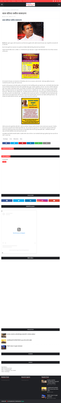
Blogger (22, 401)
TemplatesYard (12, 401)
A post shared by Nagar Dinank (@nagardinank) (19, 250)
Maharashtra (16, 138)
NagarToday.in (6, 16)
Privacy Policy (19, 1)
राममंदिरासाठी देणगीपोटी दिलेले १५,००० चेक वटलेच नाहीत (19, 340)
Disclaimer (14, 1)
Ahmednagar (7, 9)
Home (2, 1)
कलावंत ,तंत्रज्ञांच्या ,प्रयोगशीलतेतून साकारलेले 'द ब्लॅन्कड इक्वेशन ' (21, 334)
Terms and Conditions (27, 1)
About (5, 1)
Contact (9, 1)
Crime (11, 138)
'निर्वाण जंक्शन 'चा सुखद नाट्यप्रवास (14, 346)
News (21, 138)
